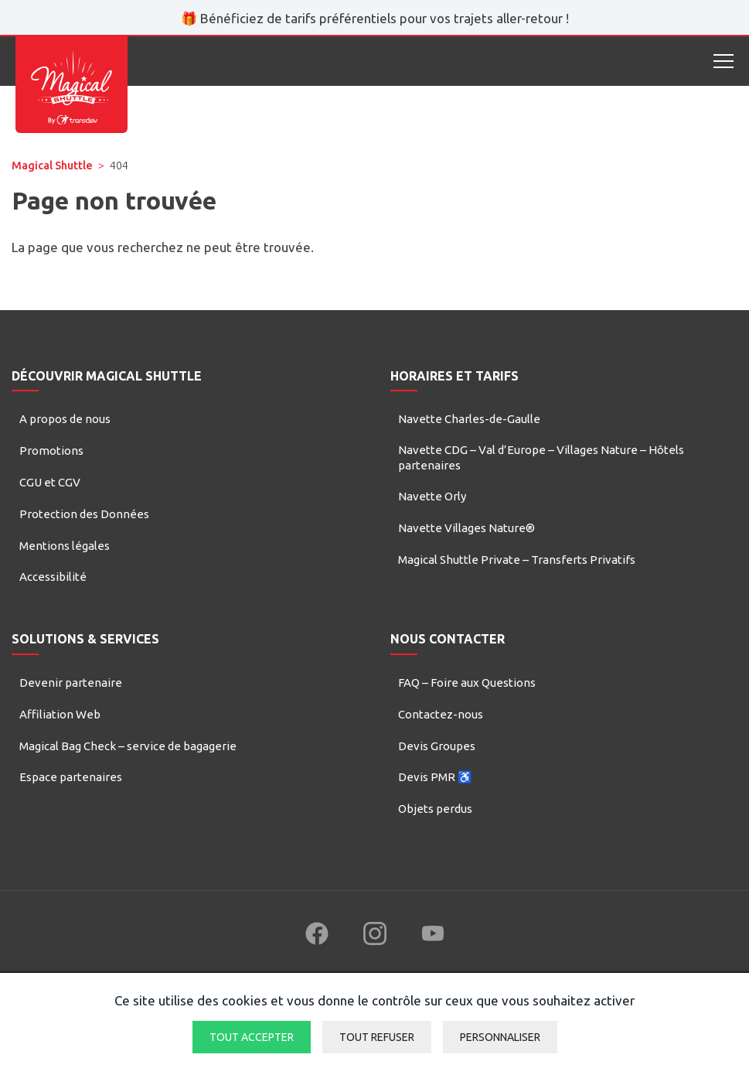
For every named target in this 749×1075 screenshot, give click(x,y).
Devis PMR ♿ (435, 776)
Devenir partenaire (70, 682)
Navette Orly (432, 496)
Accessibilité (53, 576)
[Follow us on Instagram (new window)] (375, 933)
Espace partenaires (70, 776)
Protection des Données (84, 513)
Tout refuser (376, 1037)
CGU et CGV (49, 482)
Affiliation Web (59, 714)
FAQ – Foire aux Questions (467, 682)
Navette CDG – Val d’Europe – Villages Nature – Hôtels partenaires (541, 457)
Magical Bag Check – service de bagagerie (128, 745)
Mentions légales (64, 545)
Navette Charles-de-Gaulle (469, 418)
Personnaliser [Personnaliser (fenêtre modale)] (500, 1037)
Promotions (51, 450)
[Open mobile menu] (723, 61)
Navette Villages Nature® (466, 527)
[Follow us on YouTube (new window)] (433, 933)
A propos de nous (65, 418)
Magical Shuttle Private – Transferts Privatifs (516, 559)
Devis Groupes (436, 745)
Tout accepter (251, 1037)
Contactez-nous (440, 714)
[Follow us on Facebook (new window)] (317, 933)
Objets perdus (435, 808)
